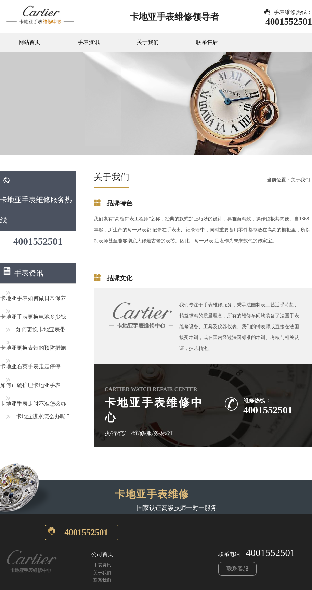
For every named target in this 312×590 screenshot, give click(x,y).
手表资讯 (89, 42)
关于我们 (148, 42)
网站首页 (29, 42)
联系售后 (207, 42)
